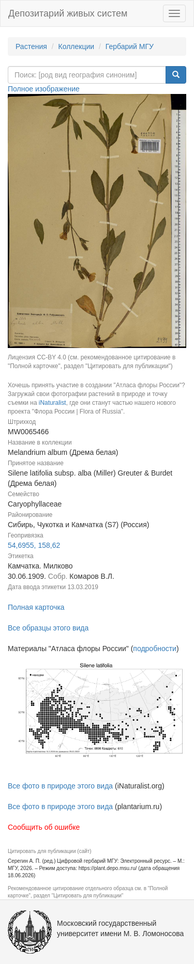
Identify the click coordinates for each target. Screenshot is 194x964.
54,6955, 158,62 (34, 545)
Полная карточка (36, 607)
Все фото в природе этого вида (60, 786)
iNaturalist (52, 402)
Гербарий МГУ (130, 46)
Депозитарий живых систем (67, 13)
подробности (154, 648)
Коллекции (76, 46)
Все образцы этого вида (48, 628)
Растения (31, 46)
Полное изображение (44, 89)
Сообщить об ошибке (44, 827)
